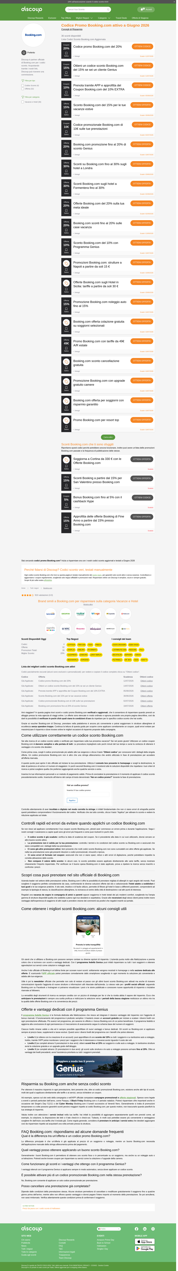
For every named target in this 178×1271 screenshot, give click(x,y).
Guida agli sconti (28, 1255)
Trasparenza (64, 1255)
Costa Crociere (119, 645)
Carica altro (108, 437)
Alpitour (71, 645)
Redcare (132, 650)
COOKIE (94, 1265)
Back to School (103, 1243)
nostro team (97, 575)
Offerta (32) (27, 89)
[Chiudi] (174, 2)
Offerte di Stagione (140, 18)
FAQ (61, 1246)
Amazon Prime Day (105, 1240)
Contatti (62, 1243)
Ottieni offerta (142, 105)
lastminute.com (119, 650)
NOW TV (144, 660)
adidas (138, 655)
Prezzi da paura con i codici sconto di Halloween (41, 1208)
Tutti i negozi (27, 1249)
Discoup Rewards (35, 18)
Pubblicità (25, 1243)
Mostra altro (88, 604)
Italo (141, 650)
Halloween (101, 1246)
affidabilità (48, 580)
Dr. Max (128, 660)
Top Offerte (66, 18)
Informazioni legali (67, 1252)
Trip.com (81, 645)
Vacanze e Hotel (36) (31, 102)
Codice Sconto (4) (30, 85)
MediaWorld (72, 660)
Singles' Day (102, 1249)
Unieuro (81, 650)
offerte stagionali (128, 1098)
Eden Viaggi (134, 645)
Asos (136, 660)
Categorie (104, 18)
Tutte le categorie (29, 1252)
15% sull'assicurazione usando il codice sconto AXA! (88, 2)
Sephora (128, 655)
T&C (61, 1249)
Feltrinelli (117, 660)
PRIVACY (86, 1265)
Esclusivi (52, 18)
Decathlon (117, 655)
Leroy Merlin (96, 655)
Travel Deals (121, 18)
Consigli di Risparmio (71, 29)
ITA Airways (92, 650)
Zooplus (71, 650)
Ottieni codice (142, 46)
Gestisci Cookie (103, 1265)
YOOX (90, 645)
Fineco (98, 645)
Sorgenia (85, 660)
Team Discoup (65, 1258)
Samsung (83, 655)
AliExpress (72, 655)
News (23, 1246)
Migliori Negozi (84, 18)
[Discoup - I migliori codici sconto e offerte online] (31, 10)
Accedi (146, 9)
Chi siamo (25, 1240)
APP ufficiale (48, 973)
